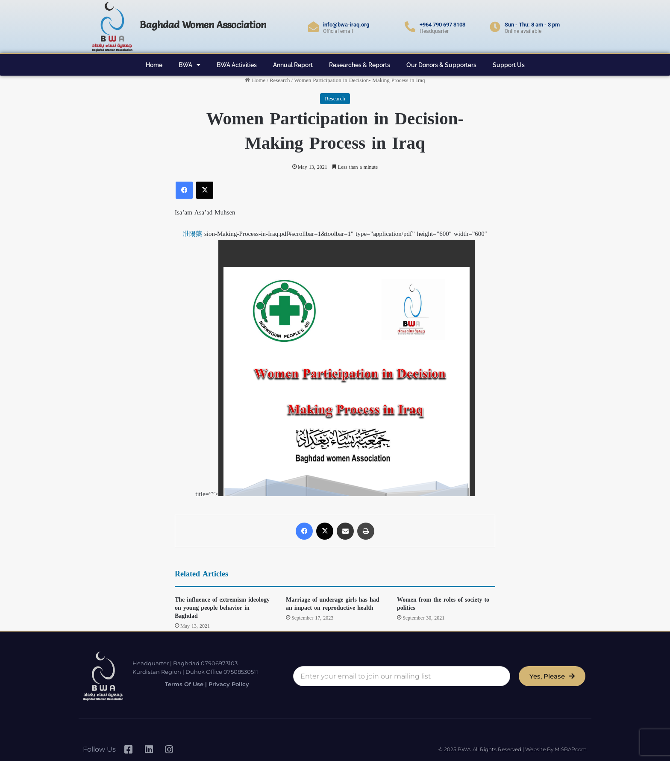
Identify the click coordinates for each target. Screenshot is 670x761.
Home (154, 65)
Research (280, 80)
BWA (189, 65)
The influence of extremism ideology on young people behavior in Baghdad (222, 608)
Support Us (509, 65)
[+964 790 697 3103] (410, 26)
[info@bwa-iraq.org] (313, 26)
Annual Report (293, 65)
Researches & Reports (359, 65)
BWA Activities (237, 65)
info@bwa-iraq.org (346, 24)
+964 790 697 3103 (442, 24)
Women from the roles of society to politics (443, 604)
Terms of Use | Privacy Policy (202, 684)
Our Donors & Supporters (441, 65)
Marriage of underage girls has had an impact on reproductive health (332, 604)
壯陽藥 (192, 234)
